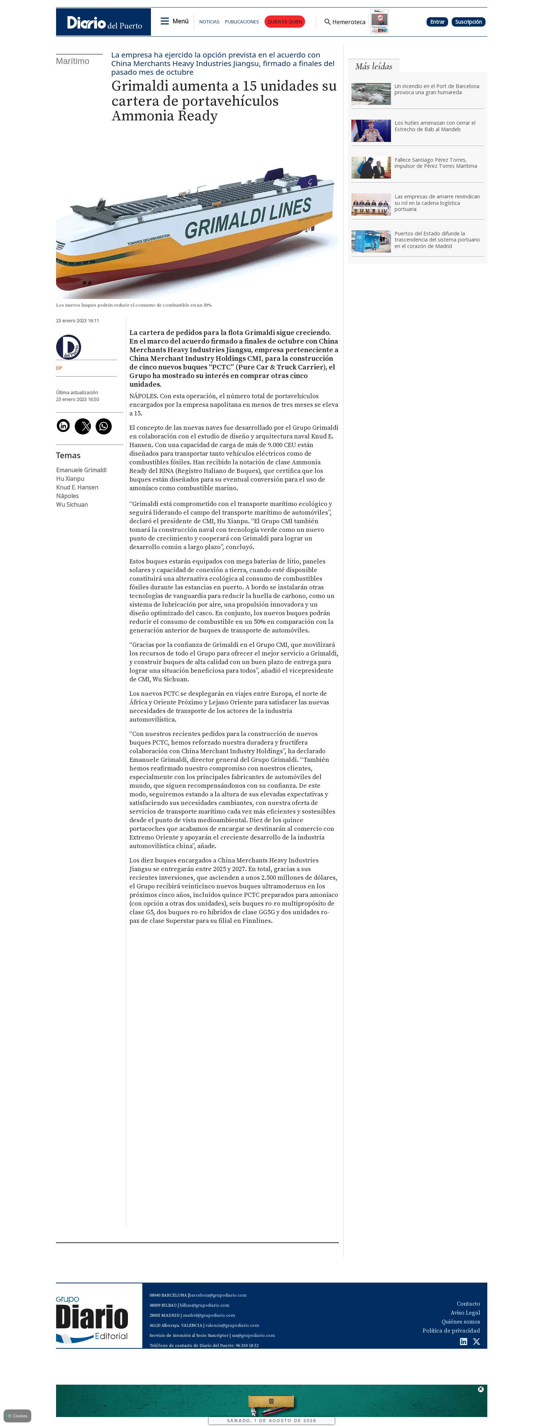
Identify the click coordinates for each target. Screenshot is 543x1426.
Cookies (17, 1415)
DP (59, 368)
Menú (180, 21)
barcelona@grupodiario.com (218, 1295)
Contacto (468, 1303)
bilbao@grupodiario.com (204, 1305)
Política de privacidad (451, 1330)
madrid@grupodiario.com (209, 1315)
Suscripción (468, 21)
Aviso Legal (465, 1312)
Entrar (437, 21)
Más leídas (373, 66)
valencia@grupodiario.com (232, 1325)
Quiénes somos (461, 1321)
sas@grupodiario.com (253, 1335)
